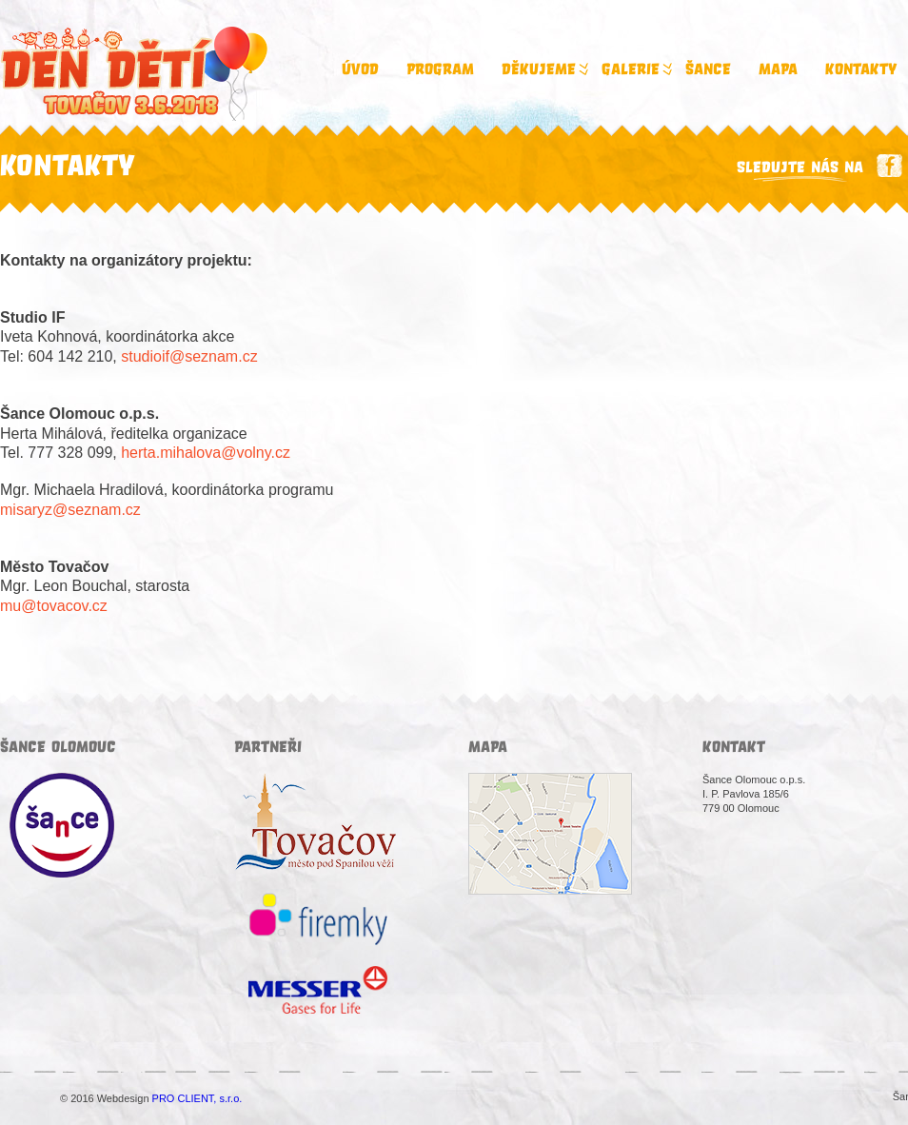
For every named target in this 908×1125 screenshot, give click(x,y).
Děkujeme (543, 69)
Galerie (635, 69)
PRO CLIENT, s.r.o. (197, 1098)
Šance (708, 69)
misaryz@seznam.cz (70, 510)
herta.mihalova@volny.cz (205, 452)
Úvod (360, 69)
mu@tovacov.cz (54, 606)
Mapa (778, 69)
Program (440, 69)
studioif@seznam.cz (189, 356)
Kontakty (861, 69)
